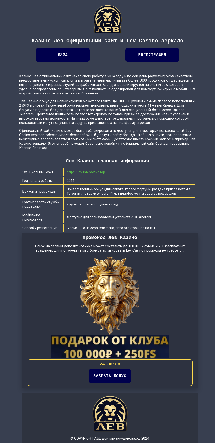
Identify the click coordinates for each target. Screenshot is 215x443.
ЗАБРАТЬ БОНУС (110, 376)
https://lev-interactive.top (86, 172)
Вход (63, 54)
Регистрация (152, 54)
